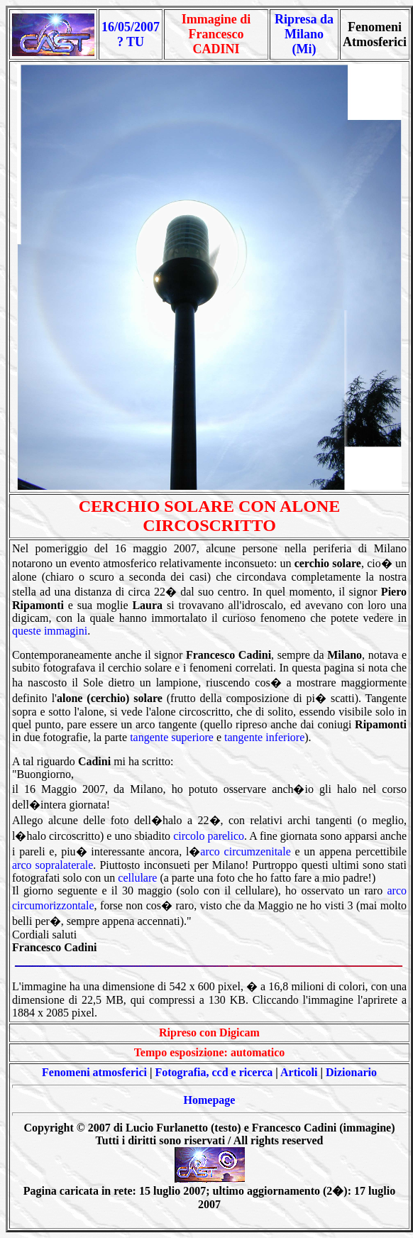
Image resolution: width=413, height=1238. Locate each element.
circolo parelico (208, 836)
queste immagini (49, 631)
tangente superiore (172, 737)
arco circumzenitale (245, 851)
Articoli (298, 1072)
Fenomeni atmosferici (94, 1072)
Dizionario (351, 1072)
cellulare (137, 878)
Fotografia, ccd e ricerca (214, 1072)
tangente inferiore (264, 737)
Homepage (210, 1100)
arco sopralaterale (52, 865)
